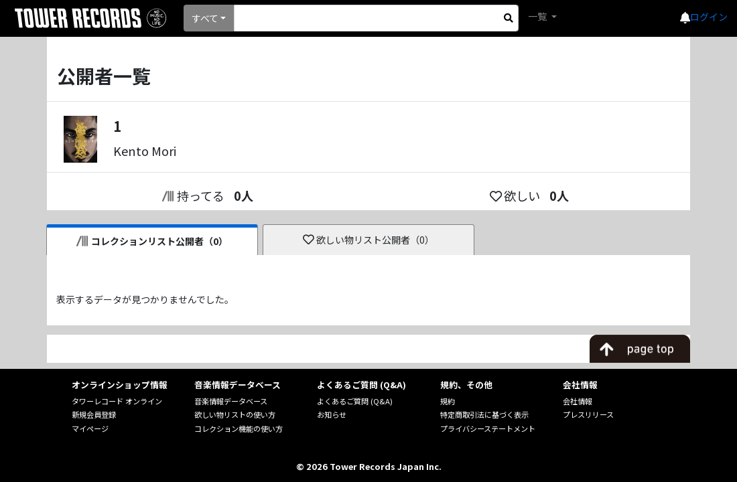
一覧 (538, 16)
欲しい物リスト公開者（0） (369, 239)
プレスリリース (588, 414)
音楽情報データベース (230, 401)
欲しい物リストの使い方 (234, 414)
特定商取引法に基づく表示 (484, 414)
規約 (447, 401)
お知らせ (331, 414)
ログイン (709, 16)
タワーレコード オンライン (117, 401)
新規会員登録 (94, 414)
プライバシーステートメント (487, 428)
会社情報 (577, 401)
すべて (205, 18)
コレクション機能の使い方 (238, 428)
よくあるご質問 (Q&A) (355, 401)
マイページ (90, 428)
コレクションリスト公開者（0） (152, 241)
